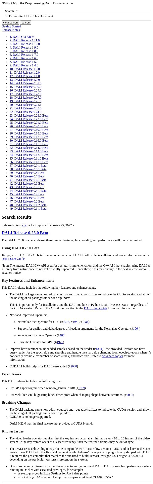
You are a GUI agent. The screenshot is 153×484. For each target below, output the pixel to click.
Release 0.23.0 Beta (25, 232)
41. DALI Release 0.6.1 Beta (28, 180)
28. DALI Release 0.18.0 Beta (29, 133)
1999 (81, 388)
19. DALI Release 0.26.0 (25, 101)
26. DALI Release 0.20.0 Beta (29, 126)
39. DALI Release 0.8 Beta (27, 172)
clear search (10, 22)
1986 (85, 321)
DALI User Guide (13, 258)
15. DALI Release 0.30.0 (25, 87)
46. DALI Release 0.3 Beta (27, 198)
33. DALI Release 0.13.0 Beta (29, 151)
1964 (136, 328)
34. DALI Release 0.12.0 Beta (29, 155)
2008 (74, 366)
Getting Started (11, 26)
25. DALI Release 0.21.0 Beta (29, 122)
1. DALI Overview (22, 36)
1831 (99, 349)
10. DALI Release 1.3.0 (25, 69)
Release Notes (11, 30)
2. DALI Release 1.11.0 (25, 40)
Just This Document (38, 16)
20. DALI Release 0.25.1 (25, 104)
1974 (66, 321)
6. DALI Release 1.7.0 (24, 54)
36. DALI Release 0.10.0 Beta (29, 162)
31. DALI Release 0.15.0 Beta (29, 144)
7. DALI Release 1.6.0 (24, 58)
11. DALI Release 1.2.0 (25, 72)
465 (62, 335)
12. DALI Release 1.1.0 (25, 76)
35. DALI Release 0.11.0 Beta (29, 158)
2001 (130, 394)
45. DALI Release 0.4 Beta (27, 194)
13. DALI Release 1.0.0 (25, 79)
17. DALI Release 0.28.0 (25, 94)
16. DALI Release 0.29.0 (25, 90)
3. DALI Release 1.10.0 (25, 44)
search (26, 22)
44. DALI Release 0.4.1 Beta (28, 190)
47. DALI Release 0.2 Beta (27, 201)
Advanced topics (112, 356)
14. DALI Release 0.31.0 (25, 83)
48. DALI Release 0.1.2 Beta (28, 205)
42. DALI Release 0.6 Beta (27, 183)
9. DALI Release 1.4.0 (24, 65)
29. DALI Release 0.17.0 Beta (29, 137)
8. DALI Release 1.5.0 (24, 61)
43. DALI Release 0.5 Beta (27, 187)
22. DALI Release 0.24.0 (25, 112)
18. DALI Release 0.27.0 (25, 97)
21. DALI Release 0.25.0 (25, 108)
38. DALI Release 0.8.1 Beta (28, 169)
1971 (60, 342)
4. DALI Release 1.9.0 (24, 47)
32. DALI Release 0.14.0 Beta (29, 147)
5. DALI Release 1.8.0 (24, 51)
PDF (24, 225)
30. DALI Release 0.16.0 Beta (29, 140)
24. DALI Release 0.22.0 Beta (29, 119)
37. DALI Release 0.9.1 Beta (28, 165)
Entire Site (14, 16)
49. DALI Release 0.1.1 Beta (28, 208)
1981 (76, 321)
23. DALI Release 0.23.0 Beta (29, 115)
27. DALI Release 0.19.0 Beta (29, 129)
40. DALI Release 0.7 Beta (27, 176)
